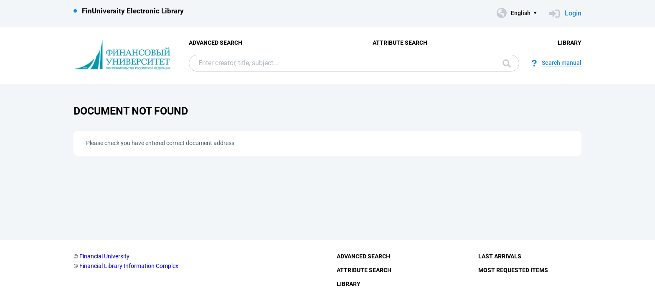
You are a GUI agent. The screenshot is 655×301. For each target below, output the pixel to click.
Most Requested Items (513, 270)
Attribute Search (400, 42)
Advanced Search (215, 42)
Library (569, 42)
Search (507, 63)
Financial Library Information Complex (128, 266)
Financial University (104, 256)
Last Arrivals (499, 256)
